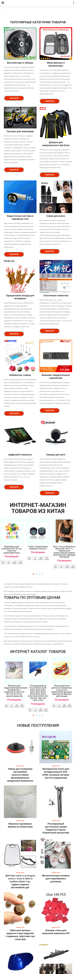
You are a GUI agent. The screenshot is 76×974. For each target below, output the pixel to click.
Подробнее (14, 98)
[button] (33, 574)
